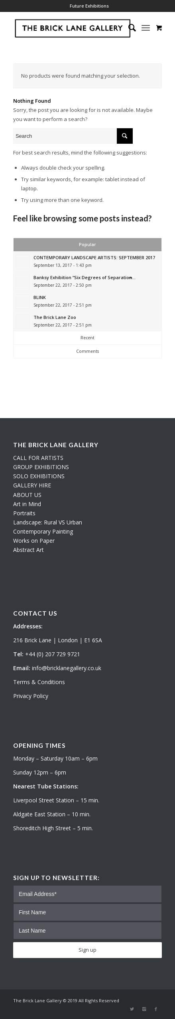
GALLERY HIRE (32, 485)
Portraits (24, 513)
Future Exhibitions (89, 6)
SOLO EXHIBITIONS (39, 476)
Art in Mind (27, 504)
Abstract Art (28, 550)
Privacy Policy (30, 696)
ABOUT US (27, 495)
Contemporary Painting (43, 531)
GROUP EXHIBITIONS (41, 467)
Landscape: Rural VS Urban (47, 522)
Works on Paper (34, 540)
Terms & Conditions (39, 682)
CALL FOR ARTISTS (38, 458)
